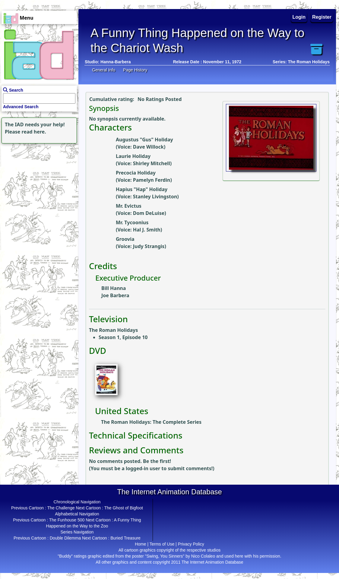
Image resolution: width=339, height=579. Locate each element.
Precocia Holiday (136, 172)
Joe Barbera (115, 295)
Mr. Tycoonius (132, 222)
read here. (34, 131)
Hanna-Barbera (115, 61)
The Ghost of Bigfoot (123, 507)
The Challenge (61, 507)
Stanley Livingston (155, 196)
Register (321, 17)
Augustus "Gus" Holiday (144, 139)
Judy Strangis (149, 246)
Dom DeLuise (148, 213)
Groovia (125, 239)
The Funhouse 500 (67, 520)
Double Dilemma (65, 538)
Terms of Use (162, 544)
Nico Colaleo (203, 556)
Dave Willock (148, 146)
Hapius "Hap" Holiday (141, 189)
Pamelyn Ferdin (151, 180)
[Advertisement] (37, 182)
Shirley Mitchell (151, 163)
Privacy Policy (191, 544)
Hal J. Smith (146, 229)
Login (299, 17)
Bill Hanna (113, 288)
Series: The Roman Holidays (301, 61)
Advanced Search (21, 106)
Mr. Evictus (128, 206)
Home (140, 544)
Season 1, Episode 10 (123, 337)
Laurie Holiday (133, 156)
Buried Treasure (125, 538)
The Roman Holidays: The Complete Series (151, 422)
